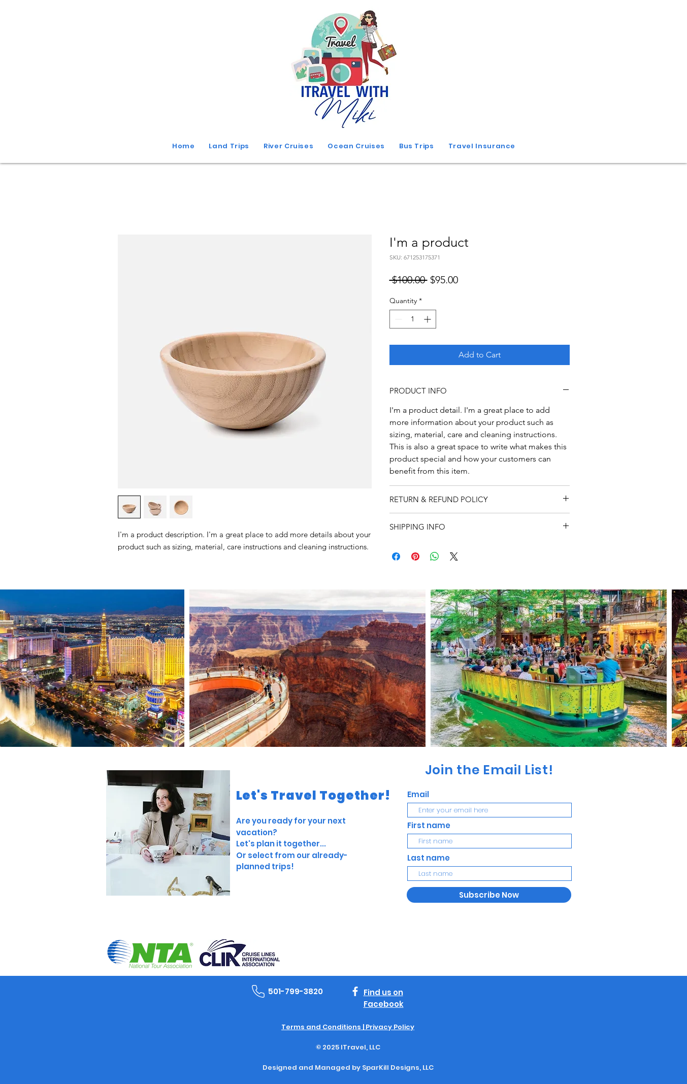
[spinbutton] (413, 319)
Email (418, 794)
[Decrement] (397, 319)
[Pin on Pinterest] (415, 556)
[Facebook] (355, 991)
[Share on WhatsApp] (435, 556)
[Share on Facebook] (396, 556)
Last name (428, 858)
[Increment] (428, 319)
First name (428, 825)
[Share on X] (454, 556)
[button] (416, 146)
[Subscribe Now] (489, 895)
